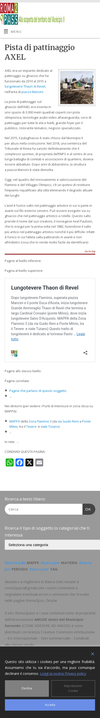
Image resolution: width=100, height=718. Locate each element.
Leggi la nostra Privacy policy (63, 673)
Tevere (31, 426)
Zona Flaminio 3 (40, 421)
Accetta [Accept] (50, 705)
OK (86, 508)
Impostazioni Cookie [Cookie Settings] (73, 688)
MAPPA (14, 421)
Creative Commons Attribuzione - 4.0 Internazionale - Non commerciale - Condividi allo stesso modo (50, 638)
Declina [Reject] (27, 688)
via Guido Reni (68, 421)
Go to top (90, 251)
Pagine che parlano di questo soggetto (37, 391)
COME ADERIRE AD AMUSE (46, 625)
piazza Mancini (32, 92)
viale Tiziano (50, 426)
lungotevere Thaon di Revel (25, 86)
